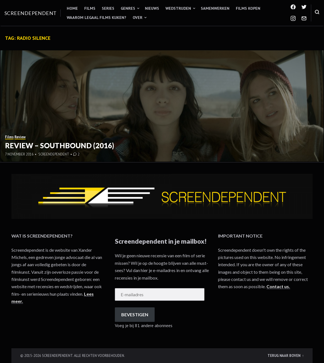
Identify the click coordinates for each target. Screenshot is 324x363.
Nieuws (152, 8)
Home (72, 8)
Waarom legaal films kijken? (96, 17)
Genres (128, 8)
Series (108, 8)
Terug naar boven (284, 355)
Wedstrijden (178, 8)
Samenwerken (215, 8)
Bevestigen (134, 314)
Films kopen (248, 8)
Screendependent (30, 13)
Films (89, 8)
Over (137, 17)
